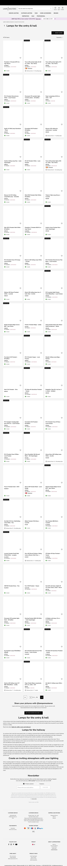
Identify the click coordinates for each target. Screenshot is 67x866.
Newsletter (13, 825)
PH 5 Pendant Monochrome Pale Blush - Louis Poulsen (54, 257)
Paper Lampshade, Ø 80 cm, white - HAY (53, 93)
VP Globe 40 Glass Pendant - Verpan (53, 551)
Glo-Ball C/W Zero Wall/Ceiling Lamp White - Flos (12, 518)
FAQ (13, 814)
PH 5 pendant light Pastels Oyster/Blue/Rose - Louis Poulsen (54, 289)
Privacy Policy (54, 843)
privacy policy (34, 795)
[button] (20, 54)
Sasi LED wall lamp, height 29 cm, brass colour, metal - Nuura (54, 583)
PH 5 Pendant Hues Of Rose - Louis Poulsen (53, 419)
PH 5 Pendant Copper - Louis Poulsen (32, 354)
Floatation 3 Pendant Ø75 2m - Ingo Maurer (12, 59)
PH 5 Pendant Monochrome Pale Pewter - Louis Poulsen (33, 648)
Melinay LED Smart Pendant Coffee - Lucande (11, 289)
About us (54, 841)
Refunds (54, 814)
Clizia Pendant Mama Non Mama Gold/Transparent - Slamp (54, 322)
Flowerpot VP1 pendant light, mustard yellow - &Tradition (32, 93)
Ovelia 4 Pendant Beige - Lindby (33, 321)
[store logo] (9, 5)
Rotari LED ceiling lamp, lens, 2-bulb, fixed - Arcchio (33, 289)
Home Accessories (33, 856)
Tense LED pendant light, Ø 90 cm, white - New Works (53, 158)
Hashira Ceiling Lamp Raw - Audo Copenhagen (12, 158)
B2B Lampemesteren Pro (13, 855)
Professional (41, 13)
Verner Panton (33, 854)
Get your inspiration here (33, 709)
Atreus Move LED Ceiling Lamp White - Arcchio (53, 451)
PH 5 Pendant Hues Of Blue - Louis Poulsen (11, 451)
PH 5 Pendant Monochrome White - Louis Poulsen (11, 93)
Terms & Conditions (54, 842)
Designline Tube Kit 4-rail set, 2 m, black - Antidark (54, 387)
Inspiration (12, 18)
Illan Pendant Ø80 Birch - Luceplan (52, 518)
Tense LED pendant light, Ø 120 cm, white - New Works (33, 59)
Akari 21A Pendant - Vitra (11, 386)
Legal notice (54, 845)
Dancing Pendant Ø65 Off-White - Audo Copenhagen (33, 615)
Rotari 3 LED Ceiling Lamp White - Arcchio (33, 257)
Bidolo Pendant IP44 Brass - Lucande (32, 518)
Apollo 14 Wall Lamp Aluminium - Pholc (12, 126)
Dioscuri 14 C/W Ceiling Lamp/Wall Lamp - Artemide (11, 192)
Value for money (33, 855)
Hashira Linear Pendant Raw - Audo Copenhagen (53, 225)
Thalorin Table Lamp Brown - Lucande (53, 192)
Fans (36, 10)
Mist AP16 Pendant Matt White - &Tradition (33, 192)
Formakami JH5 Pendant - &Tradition (31, 126)
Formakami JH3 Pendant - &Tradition (11, 354)
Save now (38, 15)
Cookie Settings (13, 854)
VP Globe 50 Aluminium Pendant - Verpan (54, 648)
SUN (48, 15)
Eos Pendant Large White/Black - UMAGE (12, 648)
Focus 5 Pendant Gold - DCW (11, 483)
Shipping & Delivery (54, 812)
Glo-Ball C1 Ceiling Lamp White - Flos (54, 680)
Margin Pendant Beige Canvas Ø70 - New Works (53, 484)
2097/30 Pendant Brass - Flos (11, 582)
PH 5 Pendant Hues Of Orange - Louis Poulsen (12, 257)
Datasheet (30, 65)
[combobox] (35, 5)
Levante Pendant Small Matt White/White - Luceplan (11, 551)
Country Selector (54, 846)
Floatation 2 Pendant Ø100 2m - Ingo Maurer (33, 225)
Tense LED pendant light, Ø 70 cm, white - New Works (53, 59)
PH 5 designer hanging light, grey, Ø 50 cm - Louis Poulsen (12, 419)
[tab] (7, 29)
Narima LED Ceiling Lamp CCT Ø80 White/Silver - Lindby (11, 680)
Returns (54, 813)
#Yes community (13, 852)
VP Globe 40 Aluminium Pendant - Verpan (33, 387)
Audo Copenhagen (33, 852)
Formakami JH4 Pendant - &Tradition (31, 419)
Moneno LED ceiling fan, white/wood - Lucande (52, 126)
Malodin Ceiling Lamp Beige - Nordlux (53, 354)
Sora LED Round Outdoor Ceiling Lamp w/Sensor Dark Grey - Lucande (33, 551)
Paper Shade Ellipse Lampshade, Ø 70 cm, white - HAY (33, 680)
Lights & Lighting (6, 18)
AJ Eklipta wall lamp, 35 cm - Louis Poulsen (53, 615)
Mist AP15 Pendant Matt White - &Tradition (12, 225)
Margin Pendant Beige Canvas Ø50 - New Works (11, 322)
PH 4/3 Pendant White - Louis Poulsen (32, 158)
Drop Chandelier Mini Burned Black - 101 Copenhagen (32, 451)
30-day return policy (13, 826)
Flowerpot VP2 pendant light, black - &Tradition (11, 615)
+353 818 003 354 (13, 812)
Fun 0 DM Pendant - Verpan (32, 582)
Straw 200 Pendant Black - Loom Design (33, 484)
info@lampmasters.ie (13, 813)
